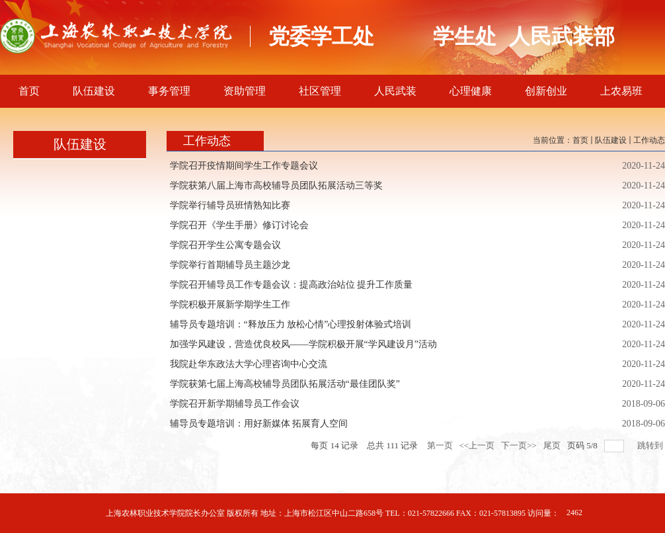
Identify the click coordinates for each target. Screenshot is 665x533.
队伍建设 (611, 140)
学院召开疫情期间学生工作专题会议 (244, 166)
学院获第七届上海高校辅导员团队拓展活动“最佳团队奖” (285, 384)
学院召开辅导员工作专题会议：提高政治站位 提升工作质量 (291, 285)
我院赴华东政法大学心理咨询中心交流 (248, 364)
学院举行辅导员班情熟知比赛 (230, 205)
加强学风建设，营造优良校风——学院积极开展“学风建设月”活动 (303, 344)
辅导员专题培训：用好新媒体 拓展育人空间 (259, 424)
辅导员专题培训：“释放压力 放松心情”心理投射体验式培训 (291, 324)
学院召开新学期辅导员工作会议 (234, 404)
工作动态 (649, 140)
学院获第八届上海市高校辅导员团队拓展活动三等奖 (276, 185)
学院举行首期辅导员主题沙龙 (230, 265)
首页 (580, 140)
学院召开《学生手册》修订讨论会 (239, 225)
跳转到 (651, 445)
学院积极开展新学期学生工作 (230, 304)
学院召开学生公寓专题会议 (225, 245)
